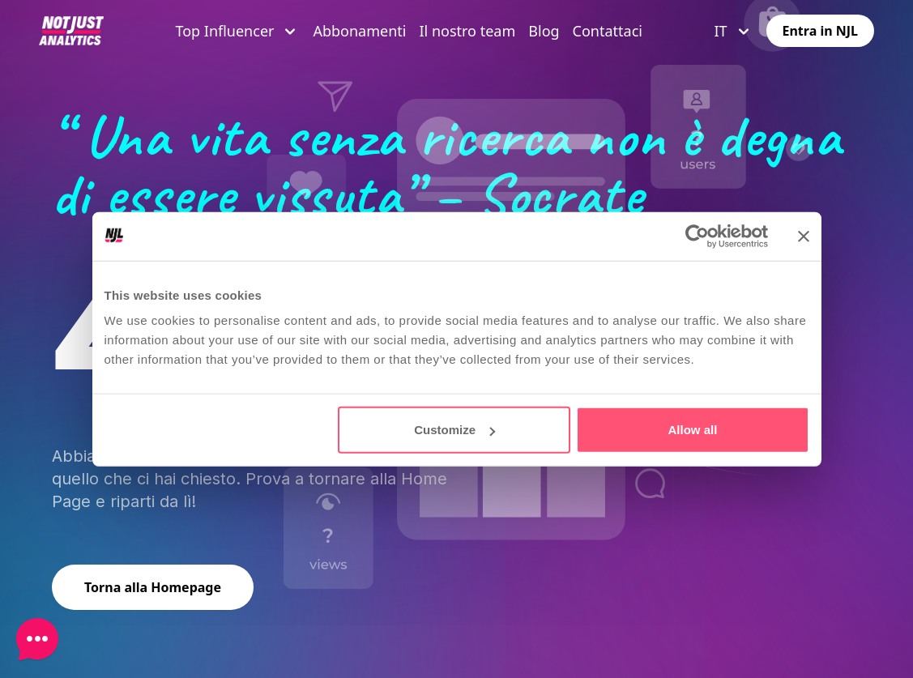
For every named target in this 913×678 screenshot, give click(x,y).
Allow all (693, 430)
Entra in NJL (820, 31)
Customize (454, 430)
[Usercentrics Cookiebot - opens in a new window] (697, 236)
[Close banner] (803, 235)
